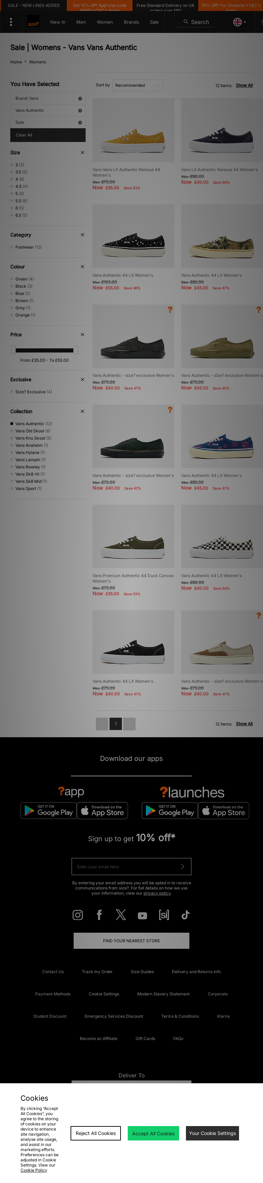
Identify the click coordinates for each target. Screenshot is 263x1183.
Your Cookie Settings (212, 1133)
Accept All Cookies (153, 1133)
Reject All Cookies (96, 1133)
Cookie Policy (34, 1170)
